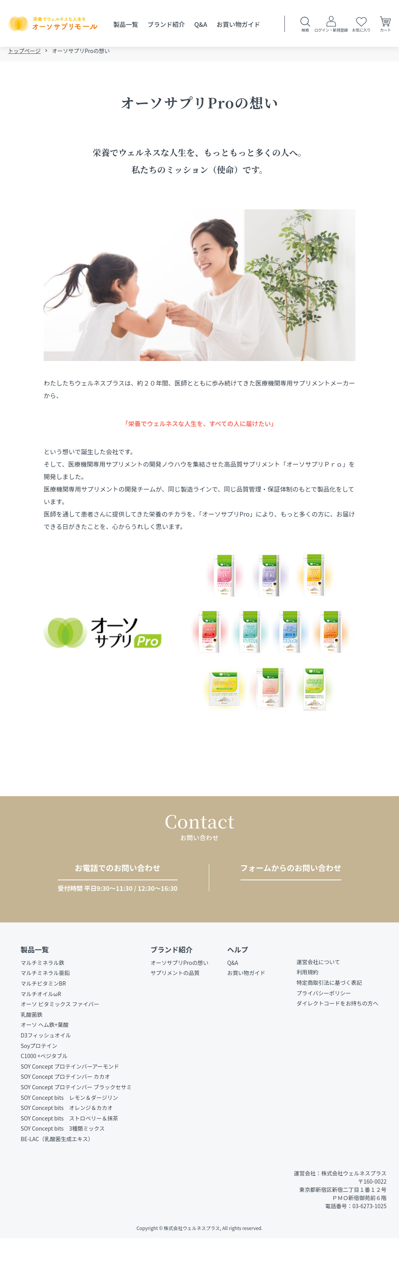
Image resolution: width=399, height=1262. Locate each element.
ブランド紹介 (166, 24)
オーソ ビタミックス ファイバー (60, 1028)
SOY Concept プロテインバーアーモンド (70, 1090)
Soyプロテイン (39, 1069)
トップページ (24, 55)
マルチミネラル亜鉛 (45, 997)
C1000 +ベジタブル (44, 1080)
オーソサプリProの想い (179, 986)
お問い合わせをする (287, 891)
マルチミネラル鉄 (42, 986)
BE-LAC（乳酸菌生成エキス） (57, 1162)
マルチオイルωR (41, 1017)
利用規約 (307, 996)
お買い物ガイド (238, 24)
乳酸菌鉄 (31, 1038)
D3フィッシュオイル (46, 1059)
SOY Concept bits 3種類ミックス (63, 1152)
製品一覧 (125, 24)
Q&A (200, 24)
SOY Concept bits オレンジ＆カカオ (67, 1132)
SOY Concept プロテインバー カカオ (65, 1100)
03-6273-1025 (110, 892)
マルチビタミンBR (43, 1007)
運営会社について (318, 985)
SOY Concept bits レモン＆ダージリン (69, 1121)
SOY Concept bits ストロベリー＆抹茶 (69, 1142)
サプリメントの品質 (175, 997)
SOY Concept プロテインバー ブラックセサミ (76, 1111)
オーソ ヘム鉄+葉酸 (45, 1049)
